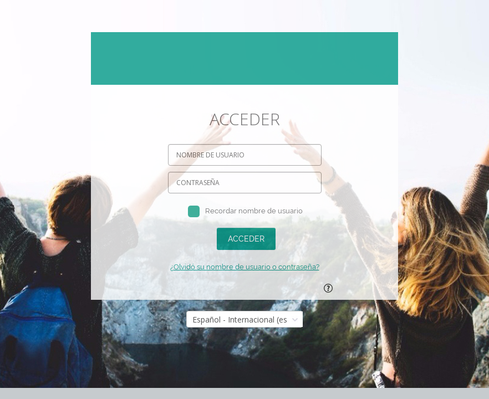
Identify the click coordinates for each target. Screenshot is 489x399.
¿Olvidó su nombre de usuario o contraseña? (244, 267)
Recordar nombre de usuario (254, 211)
